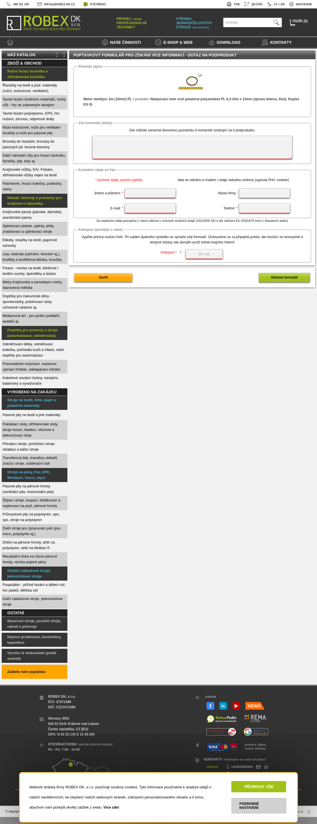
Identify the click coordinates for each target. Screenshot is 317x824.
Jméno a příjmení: (108, 193)
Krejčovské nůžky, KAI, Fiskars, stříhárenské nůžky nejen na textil (30, 172)
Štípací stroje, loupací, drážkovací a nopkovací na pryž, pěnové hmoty (31, 503)
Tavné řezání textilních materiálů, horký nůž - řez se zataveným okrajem (34, 102)
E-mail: (116, 208)
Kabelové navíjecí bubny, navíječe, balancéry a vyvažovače (31, 380)
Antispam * (170, 252)
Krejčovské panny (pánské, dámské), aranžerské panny (32, 215)
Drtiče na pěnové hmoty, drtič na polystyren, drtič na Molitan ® (29, 545)
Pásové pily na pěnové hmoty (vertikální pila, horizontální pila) (28, 489)
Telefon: (231, 208)
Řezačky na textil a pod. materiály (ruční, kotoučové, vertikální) (30, 88)
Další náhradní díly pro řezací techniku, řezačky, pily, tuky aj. (34, 158)
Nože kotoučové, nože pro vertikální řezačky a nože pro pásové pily (32, 130)
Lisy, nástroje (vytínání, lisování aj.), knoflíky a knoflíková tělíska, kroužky (32, 257)
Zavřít (103, 277)
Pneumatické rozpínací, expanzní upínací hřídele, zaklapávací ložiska (31, 366)
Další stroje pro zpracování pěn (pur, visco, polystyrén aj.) (32, 531)
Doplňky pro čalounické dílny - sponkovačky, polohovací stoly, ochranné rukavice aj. (27, 301)
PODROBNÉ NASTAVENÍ (249, 806)
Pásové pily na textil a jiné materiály (31, 415)
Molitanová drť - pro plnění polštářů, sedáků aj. (31, 318)
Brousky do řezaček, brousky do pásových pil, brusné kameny (28, 144)
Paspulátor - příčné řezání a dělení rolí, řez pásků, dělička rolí (34, 587)
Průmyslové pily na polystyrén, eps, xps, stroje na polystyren (31, 517)
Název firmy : (228, 193)
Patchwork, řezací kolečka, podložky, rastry (32, 186)
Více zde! (111, 807)
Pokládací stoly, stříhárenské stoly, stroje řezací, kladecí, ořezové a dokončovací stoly (30, 429)
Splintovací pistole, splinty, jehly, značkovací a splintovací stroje (28, 229)
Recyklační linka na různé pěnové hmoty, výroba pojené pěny (30, 559)
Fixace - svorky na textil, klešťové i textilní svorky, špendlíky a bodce (30, 271)
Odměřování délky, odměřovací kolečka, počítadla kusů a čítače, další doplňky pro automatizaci (33, 349)
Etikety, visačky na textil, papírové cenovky (30, 243)
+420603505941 (239, 766)
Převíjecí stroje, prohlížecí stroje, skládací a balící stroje (29, 446)
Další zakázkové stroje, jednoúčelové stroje (33, 601)
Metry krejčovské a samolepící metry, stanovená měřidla (33, 285)
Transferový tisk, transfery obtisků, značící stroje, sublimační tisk (30, 460)
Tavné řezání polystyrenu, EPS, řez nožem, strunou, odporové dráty (31, 116)
